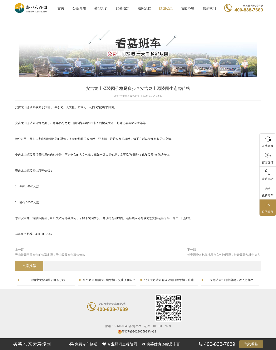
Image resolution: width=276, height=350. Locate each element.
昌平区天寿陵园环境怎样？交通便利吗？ (109, 280)
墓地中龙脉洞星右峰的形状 (47, 280)
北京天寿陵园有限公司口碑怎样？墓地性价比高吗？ (170, 280)
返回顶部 (268, 207)
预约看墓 (251, 344)
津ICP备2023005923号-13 (139, 331)
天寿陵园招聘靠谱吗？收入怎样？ (231, 280)
